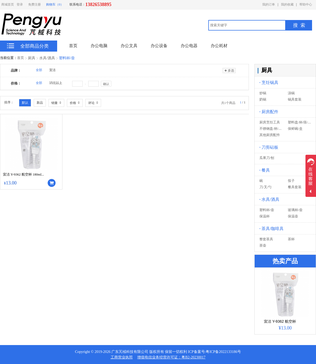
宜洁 (52, 70)
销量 (56, 103)
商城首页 (7, 4)
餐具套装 (295, 187)
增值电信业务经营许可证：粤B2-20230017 (171, 357)
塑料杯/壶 (67, 58)
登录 (20, 4)
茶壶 (262, 245)
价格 (75, 103)
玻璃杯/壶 (295, 210)
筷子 (291, 181)
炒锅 (262, 93)
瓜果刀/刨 (266, 158)
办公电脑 (99, 45)
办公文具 (129, 45)
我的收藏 (287, 4)
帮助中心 (305, 4)
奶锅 (262, 99)
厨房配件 (268, 111)
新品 (40, 102)
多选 (229, 70)
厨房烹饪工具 (269, 122)
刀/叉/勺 (265, 187)
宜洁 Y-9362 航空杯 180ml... (23, 174)
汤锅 (291, 93)
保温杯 (264, 216)
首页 (20, 58)
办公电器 (189, 45)
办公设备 (159, 45)
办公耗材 (219, 45)
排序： (9, 102)
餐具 (264, 170)
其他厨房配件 (269, 135)
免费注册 (34, 4)
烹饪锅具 (268, 82)
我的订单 (268, 4)
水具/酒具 (47, 58)
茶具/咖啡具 (271, 228)
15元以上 (55, 83)
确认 (106, 84)
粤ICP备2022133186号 (223, 352)
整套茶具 (266, 239)
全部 (39, 70)
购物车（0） (54, 4)
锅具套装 (295, 99)
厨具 (31, 58)
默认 (25, 102)
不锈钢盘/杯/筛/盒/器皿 (276, 129)
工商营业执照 (122, 357)
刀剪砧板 (268, 147)
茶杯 (291, 239)
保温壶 (293, 216)
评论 (93, 103)
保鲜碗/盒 (295, 129)
